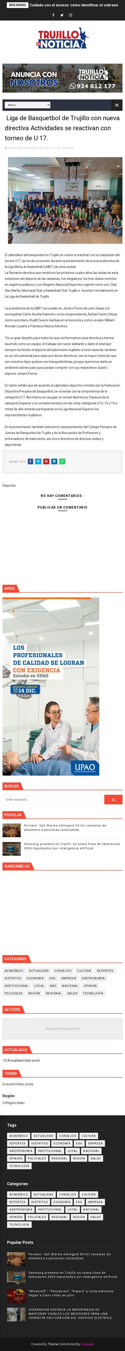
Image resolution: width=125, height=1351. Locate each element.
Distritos (13, 978)
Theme (53, 1344)
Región (34, 993)
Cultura (84, 970)
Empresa (68, 978)
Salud (72, 993)
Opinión (90, 985)
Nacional (70, 985)
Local (39, 985)
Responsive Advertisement (62, 1028)
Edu (52, 978)
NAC (53, 985)
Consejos (63, 970)
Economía (35, 978)
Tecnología (93, 993)
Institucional (17, 985)
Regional (54, 993)
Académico (14, 970)
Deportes (68, 148)
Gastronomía (93, 978)
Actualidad (39, 970)
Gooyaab (87, 1344)
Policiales (14, 993)
